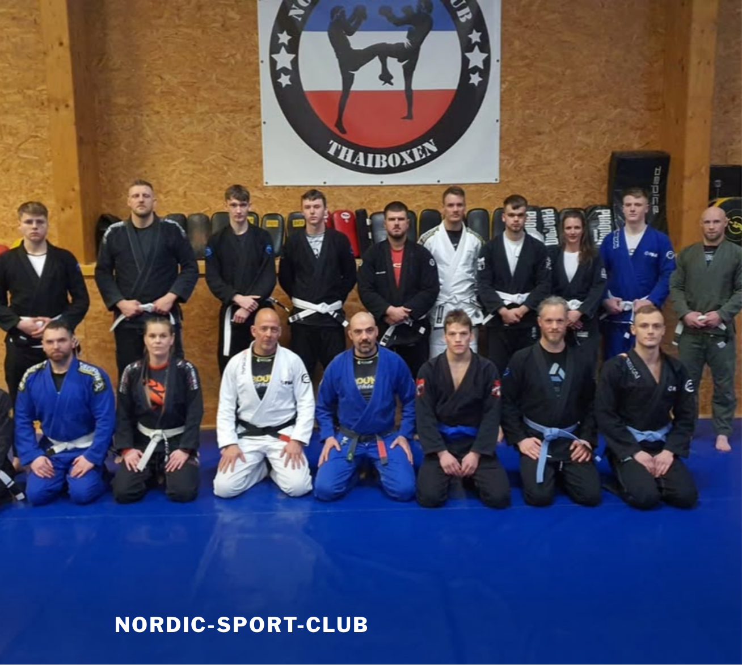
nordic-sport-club (242, 624)
